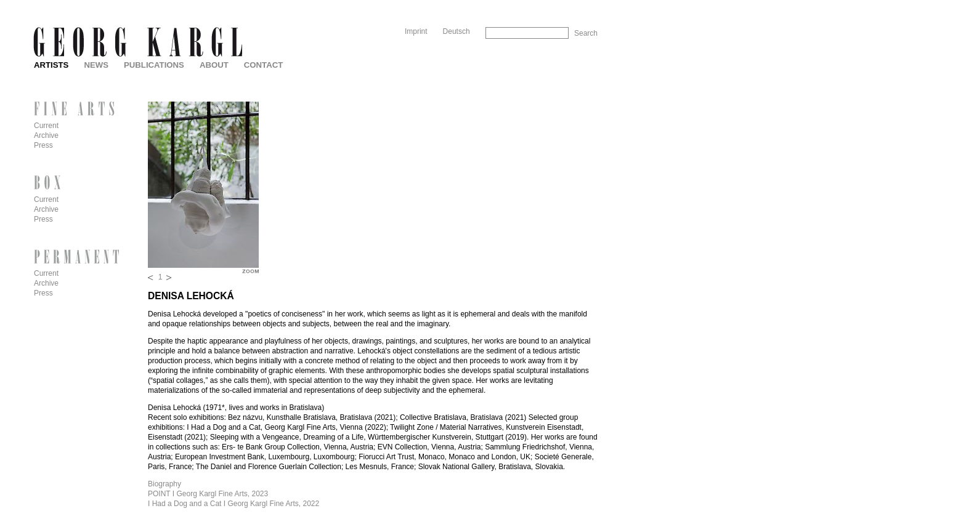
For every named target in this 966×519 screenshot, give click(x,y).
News (96, 65)
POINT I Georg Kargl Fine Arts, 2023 (208, 493)
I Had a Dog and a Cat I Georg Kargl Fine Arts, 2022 (233, 503)
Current (46, 125)
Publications (154, 65)
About (214, 65)
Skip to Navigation (574, 4)
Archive (46, 135)
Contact (263, 65)
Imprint (416, 31)
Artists (51, 65)
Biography (164, 484)
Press (43, 145)
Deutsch (456, 31)
